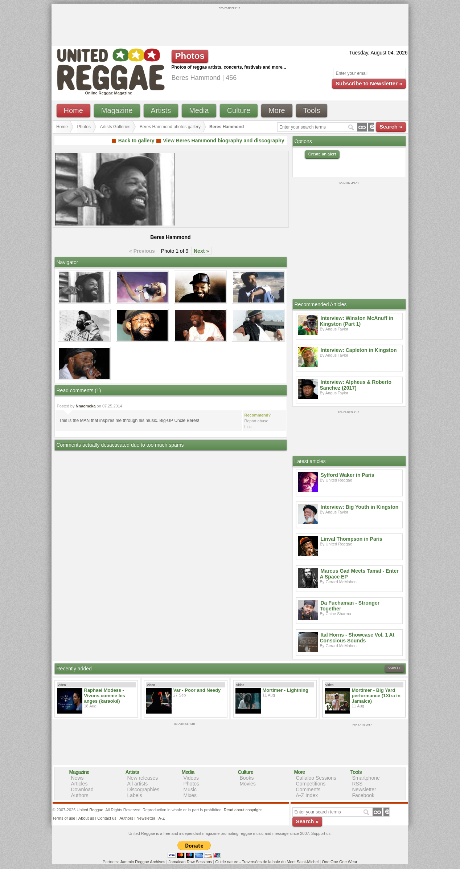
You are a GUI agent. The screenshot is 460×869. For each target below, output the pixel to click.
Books (247, 778)
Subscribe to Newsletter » (369, 83)
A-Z (161, 818)
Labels (134, 795)
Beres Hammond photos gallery (170, 126)
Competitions (311, 784)
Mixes (190, 795)
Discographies (143, 789)
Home (73, 110)
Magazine (117, 110)
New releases (142, 778)
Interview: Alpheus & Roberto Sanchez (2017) (356, 385)
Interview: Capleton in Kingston (359, 350)
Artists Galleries (115, 126)
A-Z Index (307, 795)
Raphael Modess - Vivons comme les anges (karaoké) (104, 695)
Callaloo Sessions (316, 778)
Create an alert (322, 154)
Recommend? (258, 415)
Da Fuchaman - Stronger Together (350, 606)
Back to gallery (136, 140)
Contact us (106, 818)
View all (395, 668)
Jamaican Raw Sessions (190, 862)
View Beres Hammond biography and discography (223, 140)
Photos (84, 126)
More (276, 110)
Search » (390, 126)
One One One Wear (339, 862)
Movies (248, 784)
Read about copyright (243, 810)
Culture (238, 110)
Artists (161, 110)
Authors (80, 795)
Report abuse (256, 421)
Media (199, 110)
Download (82, 789)
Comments (308, 789)
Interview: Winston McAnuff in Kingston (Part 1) (357, 321)
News (77, 778)
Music (190, 789)
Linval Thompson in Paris (351, 539)
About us (86, 818)
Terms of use (64, 818)
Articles (79, 784)
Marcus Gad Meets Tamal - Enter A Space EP (359, 574)
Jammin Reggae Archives (142, 862)
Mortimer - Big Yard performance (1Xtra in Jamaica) (376, 695)
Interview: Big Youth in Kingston (360, 507)
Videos (191, 778)
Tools (311, 110)
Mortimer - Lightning (285, 690)
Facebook (363, 795)
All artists (137, 784)
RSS (357, 784)
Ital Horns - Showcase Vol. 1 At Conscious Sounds (357, 637)
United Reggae (90, 810)
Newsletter (364, 789)
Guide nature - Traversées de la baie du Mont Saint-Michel (267, 862)
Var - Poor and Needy (197, 690)
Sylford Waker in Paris (347, 475)
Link (248, 427)
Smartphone (366, 778)
